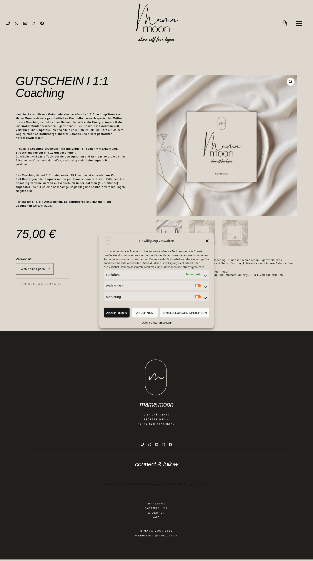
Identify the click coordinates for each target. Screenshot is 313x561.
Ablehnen (144, 312)
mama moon (156, 404)
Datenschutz (149, 322)
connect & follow (156, 465)
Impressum (166, 322)
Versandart (24, 259)
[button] (207, 240)
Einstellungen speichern (184, 312)
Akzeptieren (116, 312)
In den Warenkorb (42, 283)
